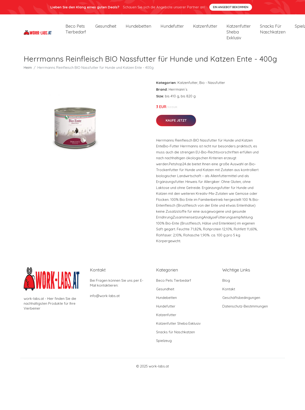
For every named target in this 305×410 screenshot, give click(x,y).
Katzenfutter (205, 27)
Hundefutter (172, 27)
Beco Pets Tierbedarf (76, 30)
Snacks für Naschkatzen (272, 30)
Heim (28, 71)
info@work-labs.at (105, 299)
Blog (226, 283)
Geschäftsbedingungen (241, 301)
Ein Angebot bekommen (230, 7)
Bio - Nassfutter (212, 86)
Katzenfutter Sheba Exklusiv (238, 33)
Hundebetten (138, 27)
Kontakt (228, 292)
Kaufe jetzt (176, 124)
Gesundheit (105, 27)
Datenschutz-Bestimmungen (245, 309)
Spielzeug (164, 344)
